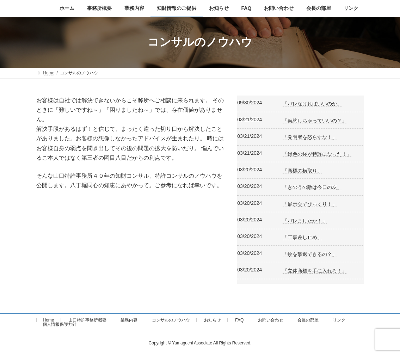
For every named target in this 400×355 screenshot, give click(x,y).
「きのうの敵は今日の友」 (312, 187)
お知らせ (212, 320)
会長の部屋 (308, 320)
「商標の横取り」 (302, 170)
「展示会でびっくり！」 (310, 204)
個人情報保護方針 (59, 324)
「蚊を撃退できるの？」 (310, 254)
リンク (339, 320)
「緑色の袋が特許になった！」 (317, 154)
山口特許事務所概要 (87, 320)
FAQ (239, 320)
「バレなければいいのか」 (312, 103)
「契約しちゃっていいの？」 (315, 120)
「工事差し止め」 (302, 237)
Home (48, 320)
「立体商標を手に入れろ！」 (315, 271)
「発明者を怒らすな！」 (310, 137)
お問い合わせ (270, 320)
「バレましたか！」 (305, 221)
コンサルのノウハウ (171, 320)
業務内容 (129, 320)
